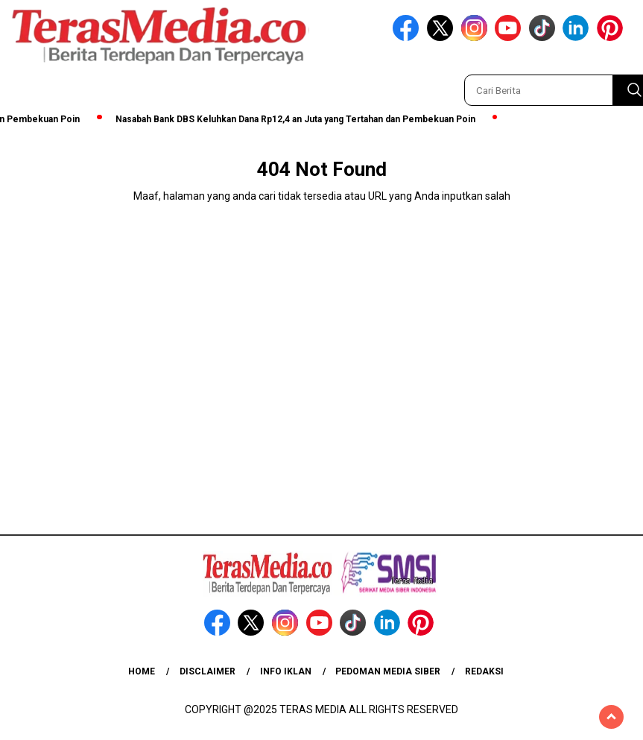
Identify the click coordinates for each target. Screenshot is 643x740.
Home (141, 671)
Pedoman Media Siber (387, 671)
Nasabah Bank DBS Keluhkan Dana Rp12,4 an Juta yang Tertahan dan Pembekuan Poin (299, 119)
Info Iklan (285, 671)
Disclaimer (207, 671)
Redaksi (484, 671)
